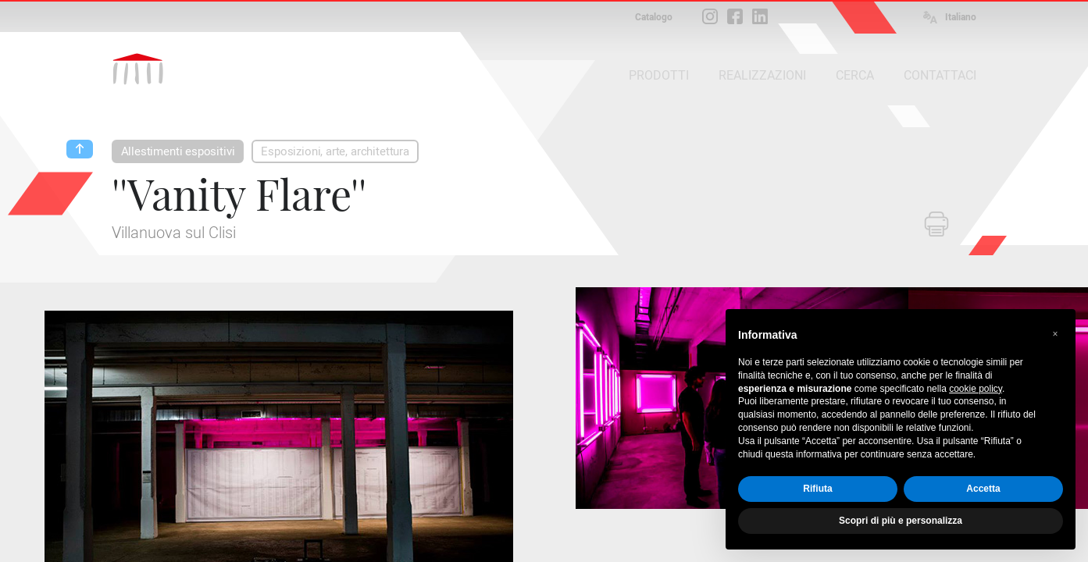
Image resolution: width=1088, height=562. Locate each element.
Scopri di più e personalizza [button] (900, 520)
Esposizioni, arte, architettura (334, 151)
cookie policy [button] (975, 388)
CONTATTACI (940, 75)
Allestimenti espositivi (178, 151)
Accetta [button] (983, 488)
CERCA (855, 75)
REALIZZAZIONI (762, 75)
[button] (1055, 334)
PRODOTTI (659, 75)
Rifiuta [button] (817, 488)
